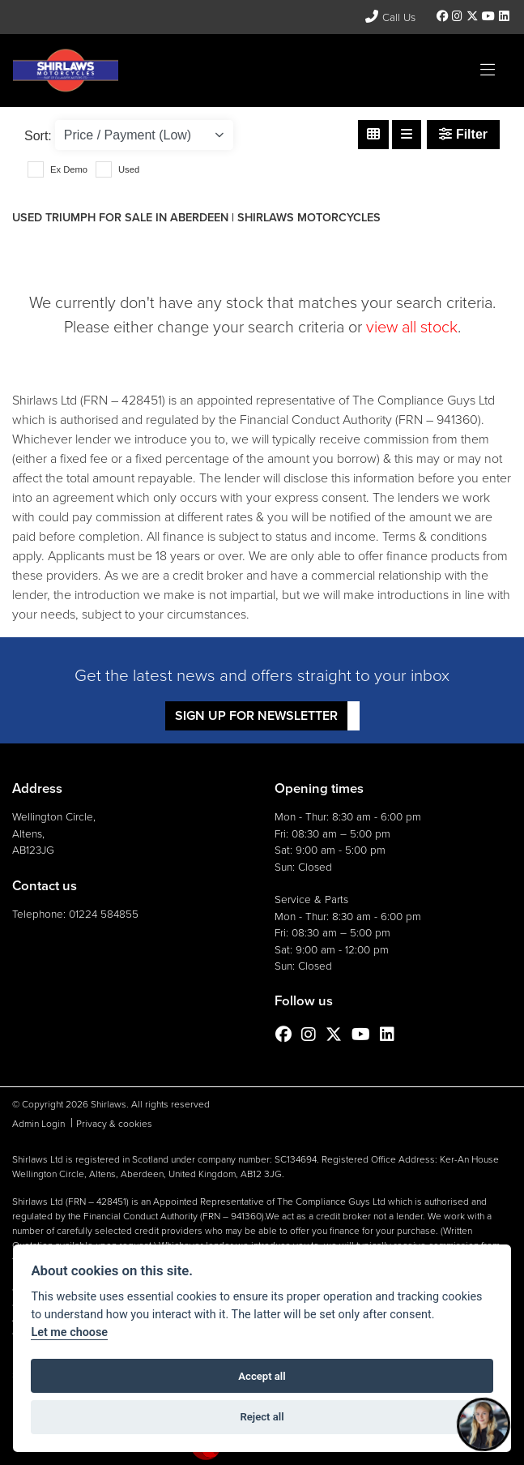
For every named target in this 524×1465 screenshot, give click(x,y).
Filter (463, 134)
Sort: (38, 136)
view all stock (412, 327)
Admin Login (38, 1123)
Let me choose (69, 1332)
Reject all (261, 1417)
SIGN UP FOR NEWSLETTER (256, 715)
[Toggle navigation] (488, 70)
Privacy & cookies (114, 1123)
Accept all (261, 1376)
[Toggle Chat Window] (483, 1424)
